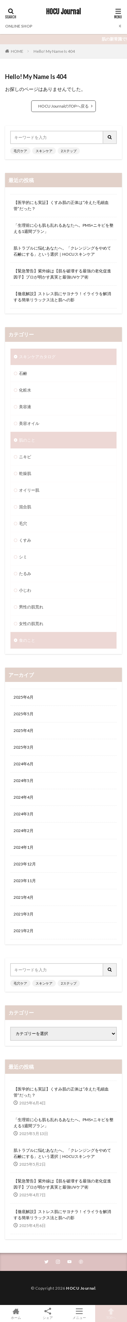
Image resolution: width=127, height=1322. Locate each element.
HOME (17, 51)
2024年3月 (24, 813)
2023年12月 (25, 863)
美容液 (25, 406)
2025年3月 (24, 747)
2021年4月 (24, 897)
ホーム (16, 1313)
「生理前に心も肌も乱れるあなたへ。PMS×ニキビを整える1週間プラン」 (63, 228)
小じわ (25, 590)
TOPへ (111, 1313)
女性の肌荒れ (31, 623)
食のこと (27, 640)
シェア (48, 1314)
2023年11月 (25, 880)
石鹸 (23, 373)
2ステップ (69, 151)
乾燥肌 (25, 473)
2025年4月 (24, 730)
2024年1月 (24, 847)
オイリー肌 (29, 490)
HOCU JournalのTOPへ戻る (63, 106)
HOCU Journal (63, 12)
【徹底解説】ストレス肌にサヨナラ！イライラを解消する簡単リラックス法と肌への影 (62, 296)
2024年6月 (24, 763)
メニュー (80, 1313)
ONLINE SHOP (19, 26)
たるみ (25, 573)
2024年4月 (24, 797)
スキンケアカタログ (37, 356)
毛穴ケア (20, 151)
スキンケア (44, 151)
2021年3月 (24, 914)
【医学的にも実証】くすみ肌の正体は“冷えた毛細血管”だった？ (61, 205)
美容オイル (29, 423)
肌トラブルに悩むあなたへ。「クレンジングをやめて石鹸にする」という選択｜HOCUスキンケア (62, 251)
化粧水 (25, 390)
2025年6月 (24, 697)
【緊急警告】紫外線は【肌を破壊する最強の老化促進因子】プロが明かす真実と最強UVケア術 (62, 274)
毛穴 (23, 523)
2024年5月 (24, 780)
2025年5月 (24, 713)
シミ (23, 556)
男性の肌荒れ (31, 606)
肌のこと (27, 440)
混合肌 (25, 506)
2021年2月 (24, 930)
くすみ (25, 540)
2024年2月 (24, 830)
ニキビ (25, 456)
